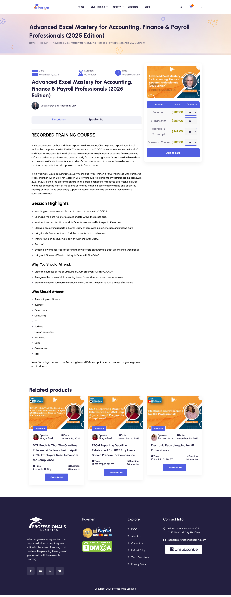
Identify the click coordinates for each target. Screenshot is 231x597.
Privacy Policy (138, 565)
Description (59, 121)
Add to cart (173, 153)
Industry (116, 6)
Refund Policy (138, 551)
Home (81, 6)
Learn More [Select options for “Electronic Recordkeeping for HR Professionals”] (175, 469)
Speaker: (45, 105)
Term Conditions (140, 558)
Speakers (133, 6)
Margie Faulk (46, 439)
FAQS (134, 530)
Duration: (89, 70)
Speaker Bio (99, 121)
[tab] (59, 120)
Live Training (98, 6)
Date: (42, 70)
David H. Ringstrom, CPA (63, 105)
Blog (147, 6)
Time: (125, 70)
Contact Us (137, 544)
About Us (136, 537)
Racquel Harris (165, 439)
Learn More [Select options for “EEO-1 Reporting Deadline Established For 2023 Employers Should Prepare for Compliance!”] (116, 473)
